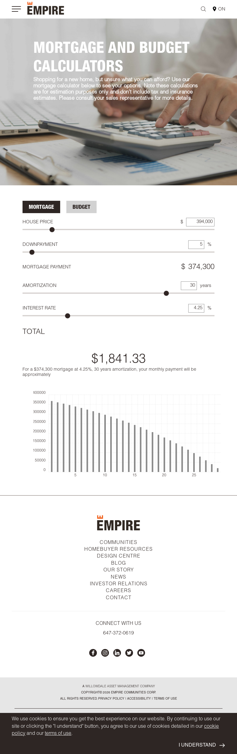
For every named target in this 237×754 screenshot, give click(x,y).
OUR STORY (118, 570)
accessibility (138, 699)
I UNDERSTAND (202, 745)
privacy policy (111, 699)
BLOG (118, 563)
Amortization (39, 286)
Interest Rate (39, 308)
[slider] (52, 229)
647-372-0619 (118, 633)
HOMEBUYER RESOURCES (118, 549)
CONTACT (118, 598)
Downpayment (40, 244)
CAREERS (118, 591)
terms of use (58, 733)
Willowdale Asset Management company (120, 686)
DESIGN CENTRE (118, 556)
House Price (38, 222)
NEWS (118, 577)
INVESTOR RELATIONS (119, 584)
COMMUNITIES (118, 543)
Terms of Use (165, 699)
